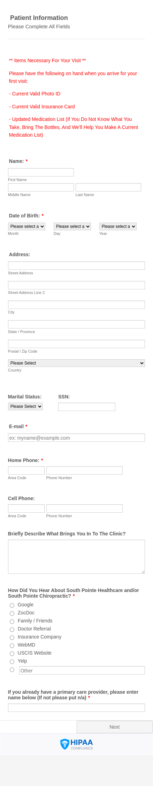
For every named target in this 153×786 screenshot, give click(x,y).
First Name (17, 180)
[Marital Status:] (25, 406)
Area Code (17, 478)
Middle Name (19, 195)
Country (15, 370)
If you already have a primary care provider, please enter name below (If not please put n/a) (73, 694)
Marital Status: (24, 396)
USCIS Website (35, 653)
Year (103, 233)
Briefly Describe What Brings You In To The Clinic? (67, 533)
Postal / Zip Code (22, 351)
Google (25, 604)
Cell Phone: (21, 498)
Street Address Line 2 (26, 292)
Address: (19, 254)
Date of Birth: (26, 215)
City (11, 312)
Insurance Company (39, 637)
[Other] (12, 670)
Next (114, 727)
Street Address (20, 273)
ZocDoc (26, 612)
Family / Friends (35, 620)
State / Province (21, 332)
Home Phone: (25, 460)
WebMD (26, 645)
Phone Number (59, 478)
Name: (18, 161)
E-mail (18, 426)
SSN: (64, 396)
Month (13, 233)
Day (57, 233)
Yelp (22, 661)
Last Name (85, 195)
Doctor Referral (34, 629)
